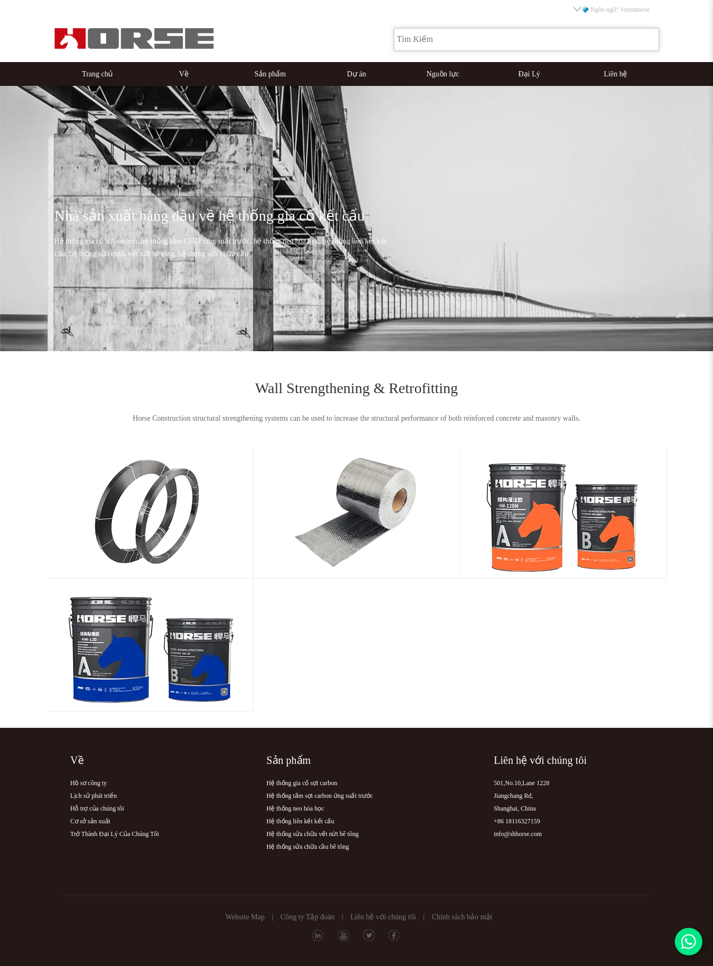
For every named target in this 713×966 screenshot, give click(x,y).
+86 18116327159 (517, 821)
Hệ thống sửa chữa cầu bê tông (308, 846)
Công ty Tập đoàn (307, 917)
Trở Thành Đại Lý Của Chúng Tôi (115, 834)
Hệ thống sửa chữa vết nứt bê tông (313, 834)
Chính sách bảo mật (462, 917)
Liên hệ (615, 74)
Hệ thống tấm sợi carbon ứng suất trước (320, 795)
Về (184, 74)
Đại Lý (529, 74)
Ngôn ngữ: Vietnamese (612, 9)
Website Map (245, 917)
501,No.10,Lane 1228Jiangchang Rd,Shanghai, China (522, 795)
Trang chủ (97, 74)
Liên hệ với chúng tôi (383, 917)
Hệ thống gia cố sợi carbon (302, 783)
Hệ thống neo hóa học (295, 808)
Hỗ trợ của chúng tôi (98, 808)
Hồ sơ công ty (89, 783)
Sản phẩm (270, 74)
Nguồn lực (443, 74)
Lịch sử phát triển (94, 795)
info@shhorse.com (518, 834)
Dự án (356, 74)
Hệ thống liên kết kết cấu (301, 821)
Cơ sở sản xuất (91, 821)
